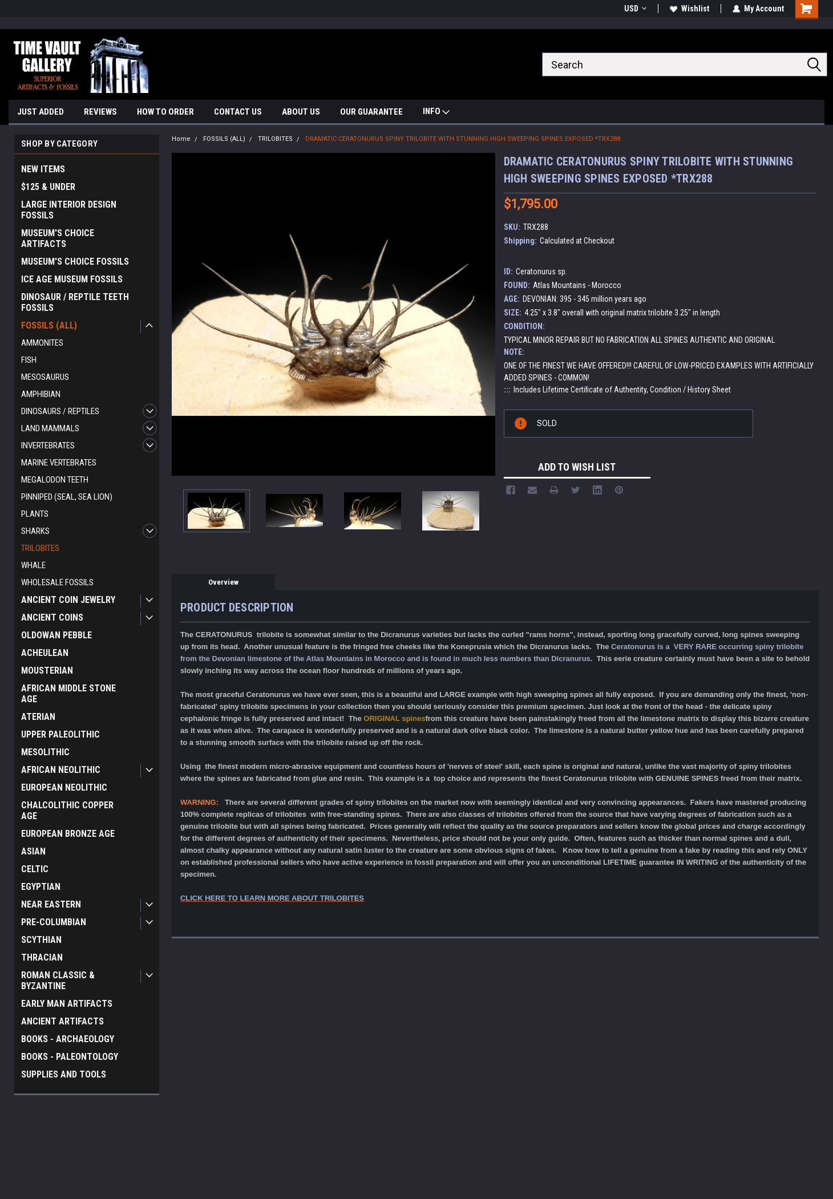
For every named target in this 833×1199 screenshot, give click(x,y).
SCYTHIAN (41, 939)
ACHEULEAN (44, 652)
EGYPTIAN (40, 886)
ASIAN (33, 851)
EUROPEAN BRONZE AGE (68, 833)
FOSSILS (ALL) (49, 325)
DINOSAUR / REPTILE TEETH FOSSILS (75, 302)
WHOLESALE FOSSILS (57, 582)
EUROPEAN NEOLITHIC (64, 787)
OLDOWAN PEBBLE (56, 635)
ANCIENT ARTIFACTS (62, 1021)
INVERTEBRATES (48, 445)
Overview (223, 582)
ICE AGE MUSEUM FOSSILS (72, 279)
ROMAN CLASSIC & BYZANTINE (58, 980)
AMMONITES (42, 343)
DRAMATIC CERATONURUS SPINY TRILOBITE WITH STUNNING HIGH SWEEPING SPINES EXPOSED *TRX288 (462, 139)
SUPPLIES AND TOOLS (63, 1074)
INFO (436, 112)
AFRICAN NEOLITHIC (60, 769)
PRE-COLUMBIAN (53, 922)
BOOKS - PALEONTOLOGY (69, 1056)
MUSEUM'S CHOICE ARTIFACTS (57, 238)
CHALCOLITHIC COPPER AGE (67, 810)
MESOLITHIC (45, 752)
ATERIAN (38, 716)
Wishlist (689, 8)
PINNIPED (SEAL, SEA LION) (66, 497)
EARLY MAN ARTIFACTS (66, 1003)
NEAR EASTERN (51, 904)
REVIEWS (100, 112)
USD (635, 8)
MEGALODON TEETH (54, 480)
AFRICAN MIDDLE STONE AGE (68, 693)
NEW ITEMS (43, 169)
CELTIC (34, 869)
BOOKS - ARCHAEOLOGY (67, 1039)
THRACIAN (42, 957)
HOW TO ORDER (165, 112)
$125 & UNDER (48, 186)
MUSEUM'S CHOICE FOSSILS (75, 261)
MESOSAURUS (45, 377)
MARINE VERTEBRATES (58, 462)
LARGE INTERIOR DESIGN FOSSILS (68, 210)
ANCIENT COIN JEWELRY (68, 599)
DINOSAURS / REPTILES (60, 411)
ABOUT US (301, 112)
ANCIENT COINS (52, 617)
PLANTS (34, 514)
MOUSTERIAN (47, 670)
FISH (29, 360)
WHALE (33, 565)
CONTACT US (238, 112)
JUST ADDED (40, 112)
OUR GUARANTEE (371, 112)
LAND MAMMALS (50, 428)
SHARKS (35, 531)
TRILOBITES (40, 548)
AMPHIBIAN (40, 394)
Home (181, 139)
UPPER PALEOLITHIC (60, 734)
